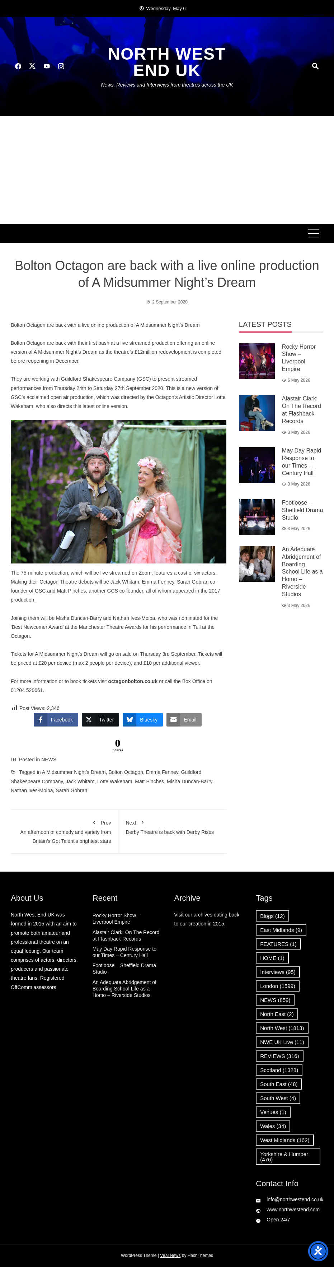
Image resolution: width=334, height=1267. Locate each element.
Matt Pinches (149, 781)
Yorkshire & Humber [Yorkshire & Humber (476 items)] (284, 1156)
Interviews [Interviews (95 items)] (277, 972)
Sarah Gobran (71, 790)
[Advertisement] (167, 170)
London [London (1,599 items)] (277, 986)
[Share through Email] (184, 720)
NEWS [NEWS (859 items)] (275, 1000)
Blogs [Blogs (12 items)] (272, 916)
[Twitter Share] (100, 720)
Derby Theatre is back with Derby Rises (172, 826)
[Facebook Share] (56, 720)
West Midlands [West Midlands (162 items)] (284, 1140)
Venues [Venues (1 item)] (273, 1112)
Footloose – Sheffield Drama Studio (302, 510)
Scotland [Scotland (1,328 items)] (279, 1070)
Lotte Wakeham (114, 781)
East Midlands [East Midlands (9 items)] (281, 930)
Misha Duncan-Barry (189, 781)
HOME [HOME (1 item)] (272, 958)
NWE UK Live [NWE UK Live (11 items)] (282, 1042)
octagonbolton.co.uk (133, 681)
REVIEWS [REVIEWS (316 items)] (279, 1056)
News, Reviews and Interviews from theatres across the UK (167, 85)
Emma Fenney (162, 772)
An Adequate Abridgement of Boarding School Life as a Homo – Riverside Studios (302, 571)
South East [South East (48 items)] (278, 1084)
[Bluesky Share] (143, 720)
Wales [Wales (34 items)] (273, 1126)
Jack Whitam (80, 781)
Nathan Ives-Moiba (32, 790)
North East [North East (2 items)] (276, 1014)
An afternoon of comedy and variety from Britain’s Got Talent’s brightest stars (64, 830)
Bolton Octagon (125, 772)
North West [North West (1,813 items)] (282, 1028)
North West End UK (167, 62)
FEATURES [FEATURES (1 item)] (278, 944)
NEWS (48, 759)
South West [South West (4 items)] (278, 1098)
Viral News (170, 1255)
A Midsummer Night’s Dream (74, 772)
